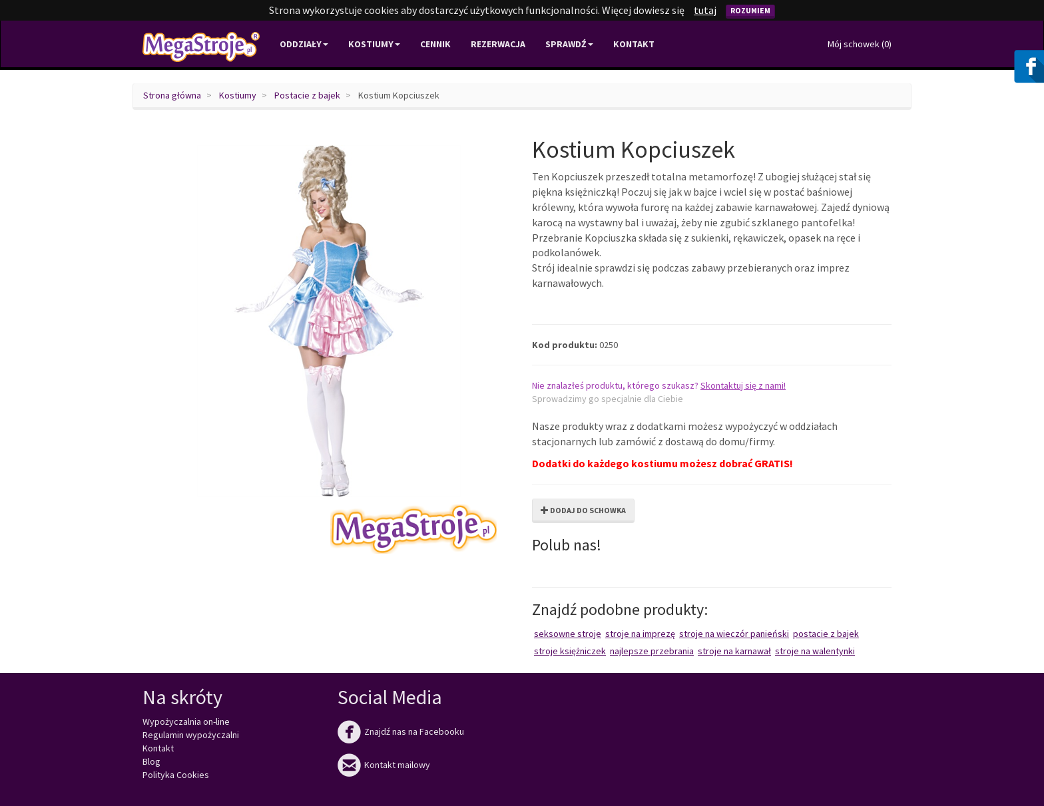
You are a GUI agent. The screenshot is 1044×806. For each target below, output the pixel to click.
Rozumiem (750, 10)
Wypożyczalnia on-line (186, 721)
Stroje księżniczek (570, 651)
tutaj (705, 10)
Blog (151, 761)
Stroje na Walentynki (815, 651)
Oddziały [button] (304, 44)
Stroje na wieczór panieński (734, 634)
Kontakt (633, 44)
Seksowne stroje (567, 634)
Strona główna (172, 95)
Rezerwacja (498, 44)
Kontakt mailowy (384, 764)
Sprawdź (569, 44)
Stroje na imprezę (640, 634)
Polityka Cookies (175, 775)
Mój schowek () (860, 44)
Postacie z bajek (307, 95)
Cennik (435, 44)
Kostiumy (237, 95)
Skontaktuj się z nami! (743, 385)
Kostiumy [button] (374, 44)
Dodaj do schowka (583, 510)
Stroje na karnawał (734, 651)
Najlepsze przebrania (652, 651)
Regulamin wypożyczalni (190, 735)
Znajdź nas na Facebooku (401, 731)
